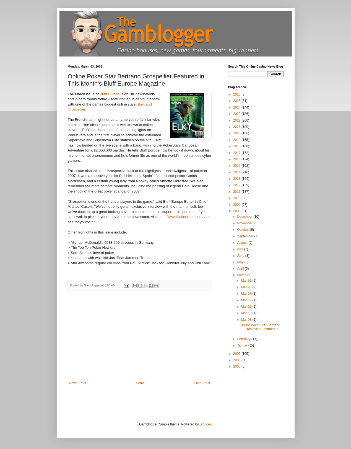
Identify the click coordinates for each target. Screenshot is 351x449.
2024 (237, 107)
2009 (237, 205)
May (240, 262)
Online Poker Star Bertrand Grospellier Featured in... (260, 327)
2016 (237, 159)
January (243, 345)
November (245, 223)
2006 (237, 360)
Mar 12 (247, 300)
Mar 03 (247, 320)
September (245, 236)
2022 (237, 120)
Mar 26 (247, 287)
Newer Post (77, 383)
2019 (237, 140)
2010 (237, 198)
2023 (237, 114)
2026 (237, 94)
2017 (237, 153)
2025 (237, 101)
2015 (237, 166)
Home (140, 383)
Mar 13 (247, 294)
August (242, 243)
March (242, 275)
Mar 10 (247, 313)
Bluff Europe (109, 94)
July (240, 249)
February (244, 339)
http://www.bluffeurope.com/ (181, 217)
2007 (237, 354)
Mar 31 (247, 281)
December (245, 217)
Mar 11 (247, 307)
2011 (237, 192)
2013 (237, 179)
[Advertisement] (139, 339)
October (243, 230)
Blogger (205, 424)
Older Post (202, 383)
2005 (237, 366)
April (241, 269)
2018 (237, 146)
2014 (237, 172)
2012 (237, 185)
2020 (237, 133)
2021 (237, 127)
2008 (237, 211)
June (241, 256)
